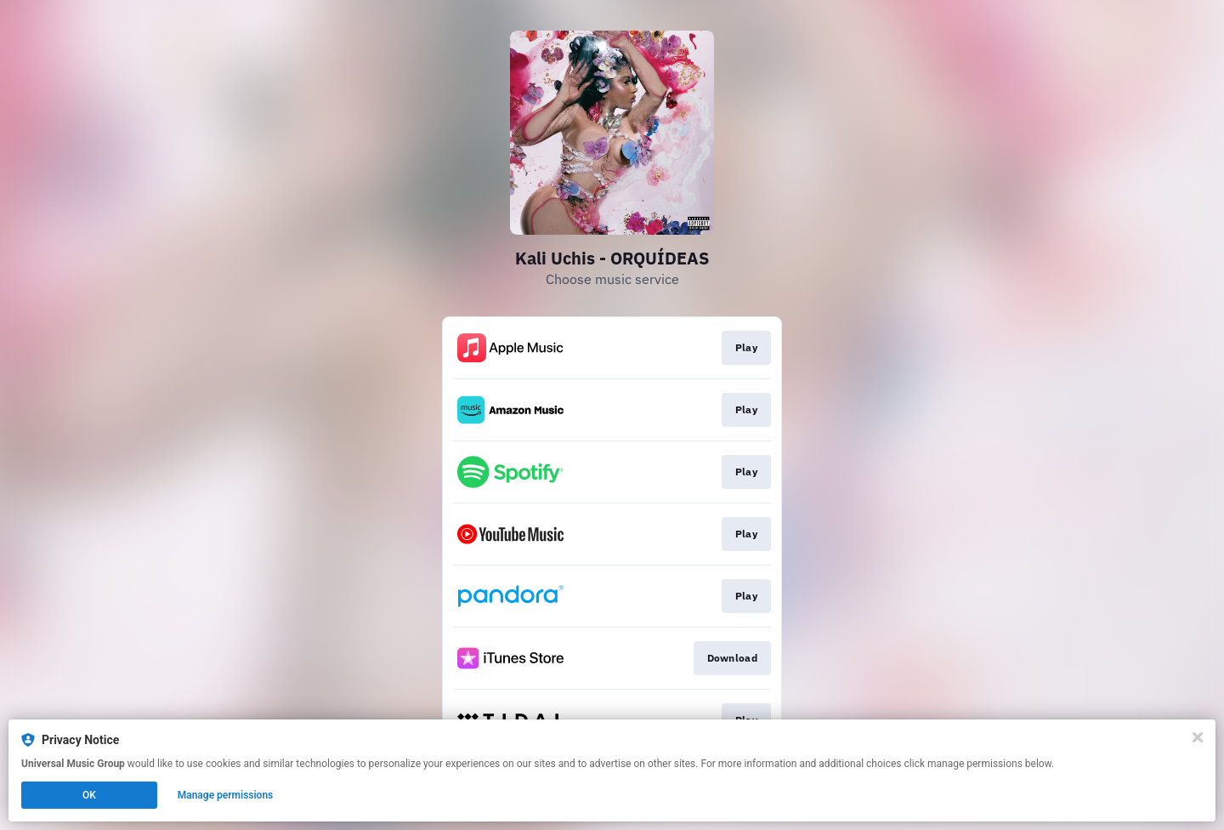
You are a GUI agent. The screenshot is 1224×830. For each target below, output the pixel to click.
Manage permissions (226, 795)
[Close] (1197, 737)
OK (89, 795)
